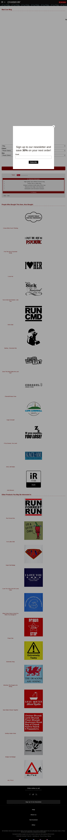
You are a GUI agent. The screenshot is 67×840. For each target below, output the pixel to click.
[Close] (53, 126)
